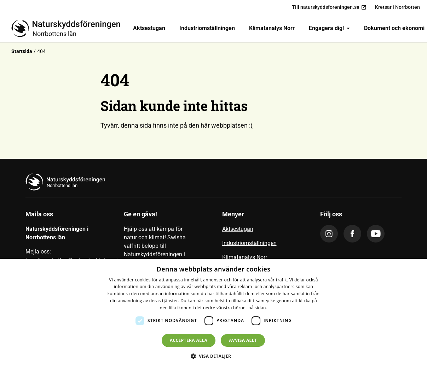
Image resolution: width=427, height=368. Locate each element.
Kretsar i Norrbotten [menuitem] (397, 7)
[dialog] (213, 313)
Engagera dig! (329, 28)
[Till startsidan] (68, 28)
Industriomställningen (207, 28)
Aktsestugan (149, 28)
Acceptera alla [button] (189, 340)
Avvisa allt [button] (243, 340)
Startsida (21, 51)
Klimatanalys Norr (272, 28)
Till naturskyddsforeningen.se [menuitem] (329, 7)
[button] (213, 356)
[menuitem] (149, 28)
